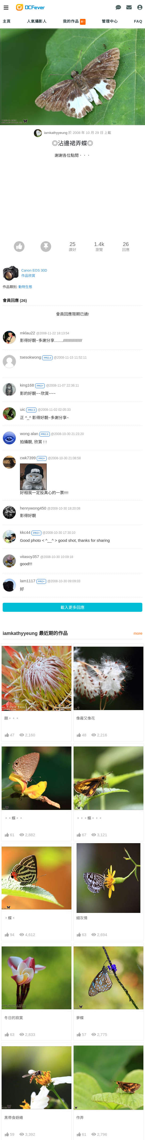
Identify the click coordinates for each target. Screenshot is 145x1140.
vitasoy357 (29, 556)
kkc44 (25, 532)
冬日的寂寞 (13, 1018)
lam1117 (27, 581)
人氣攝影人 (37, 21)
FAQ (138, 21)
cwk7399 (28, 458)
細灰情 (81, 918)
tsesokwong (30, 357)
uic (22, 409)
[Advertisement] (72, 201)
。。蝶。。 (13, 818)
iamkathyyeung (51, 133)
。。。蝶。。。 (89, 818)
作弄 (80, 1118)
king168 (27, 385)
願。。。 (11, 718)
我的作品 (74, 22)
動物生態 (25, 287)
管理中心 (110, 21)
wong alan (29, 433)
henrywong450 (33, 508)
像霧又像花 (85, 718)
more (138, 633)
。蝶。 (9, 918)
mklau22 (27, 333)
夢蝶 (80, 1018)
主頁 (7, 21)
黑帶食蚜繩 (13, 1118)
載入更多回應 (72, 607)
